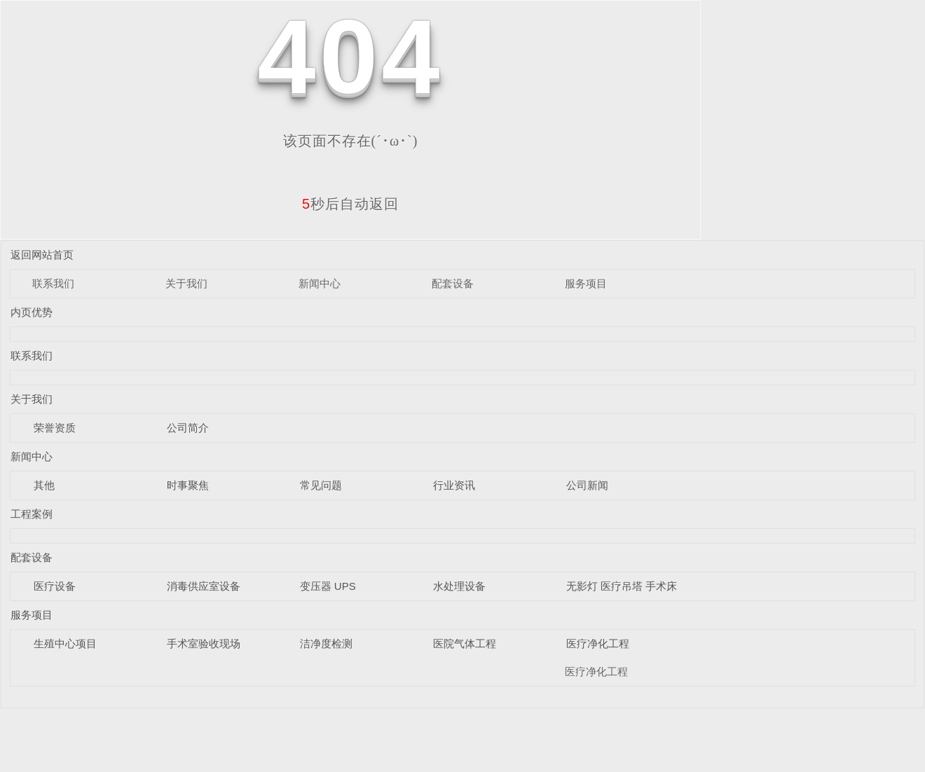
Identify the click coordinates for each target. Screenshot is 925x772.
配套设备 (453, 283)
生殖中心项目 (65, 643)
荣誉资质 (55, 428)
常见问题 (321, 485)
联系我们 (53, 283)
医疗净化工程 (597, 643)
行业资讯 (454, 485)
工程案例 (32, 514)
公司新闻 (587, 485)
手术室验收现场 (203, 643)
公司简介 (188, 428)
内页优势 (32, 312)
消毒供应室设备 (203, 586)
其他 (44, 485)
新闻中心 (320, 283)
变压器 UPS (328, 586)
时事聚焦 (188, 485)
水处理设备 (459, 586)
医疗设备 (55, 586)
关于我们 (186, 283)
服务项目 (586, 283)
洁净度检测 (326, 643)
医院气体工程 (464, 643)
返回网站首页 (42, 255)
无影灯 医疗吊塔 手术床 (621, 586)
